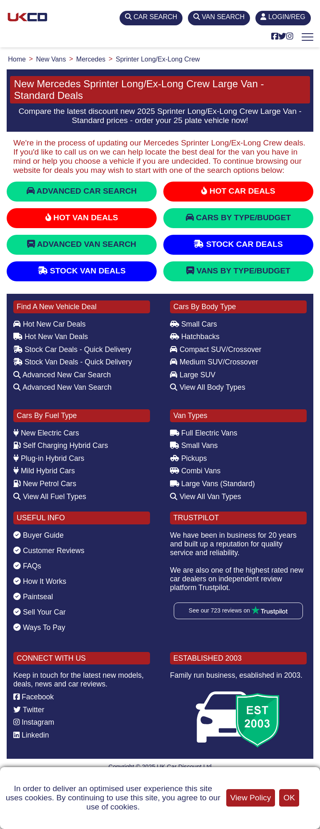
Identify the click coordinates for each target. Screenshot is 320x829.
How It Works (39, 581)
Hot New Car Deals (49, 324)
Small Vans (194, 445)
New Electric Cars (46, 433)
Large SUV (192, 375)
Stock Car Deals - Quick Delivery (72, 349)
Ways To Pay (39, 627)
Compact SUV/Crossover (215, 349)
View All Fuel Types (49, 496)
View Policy (250, 797)
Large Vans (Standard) (212, 484)
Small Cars (193, 324)
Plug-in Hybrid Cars (48, 458)
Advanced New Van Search (62, 387)
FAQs (27, 566)
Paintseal (33, 597)
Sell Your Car (39, 612)
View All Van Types (205, 496)
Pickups (188, 458)
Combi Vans (195, 471)
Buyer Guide (38, 535)
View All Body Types (207, 387)
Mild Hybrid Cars (44, 471)
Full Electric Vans (204, 433)
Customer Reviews (49, 550)
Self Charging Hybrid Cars (60, 445)
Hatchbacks (195, 336)
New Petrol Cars (44, 484)
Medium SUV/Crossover (214, 362)
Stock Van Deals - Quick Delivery (72, 362)
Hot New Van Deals (50, 336)
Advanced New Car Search (62, 375)
